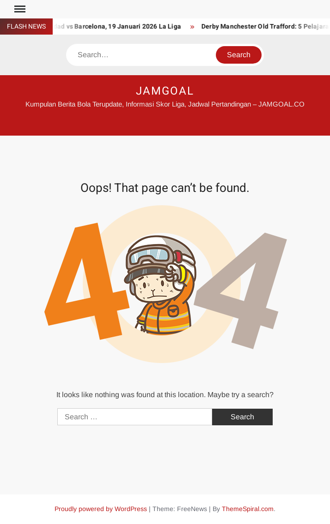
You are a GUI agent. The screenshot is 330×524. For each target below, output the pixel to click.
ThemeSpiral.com (248, 508)
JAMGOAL (165, 91)
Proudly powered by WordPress (101, 508)
